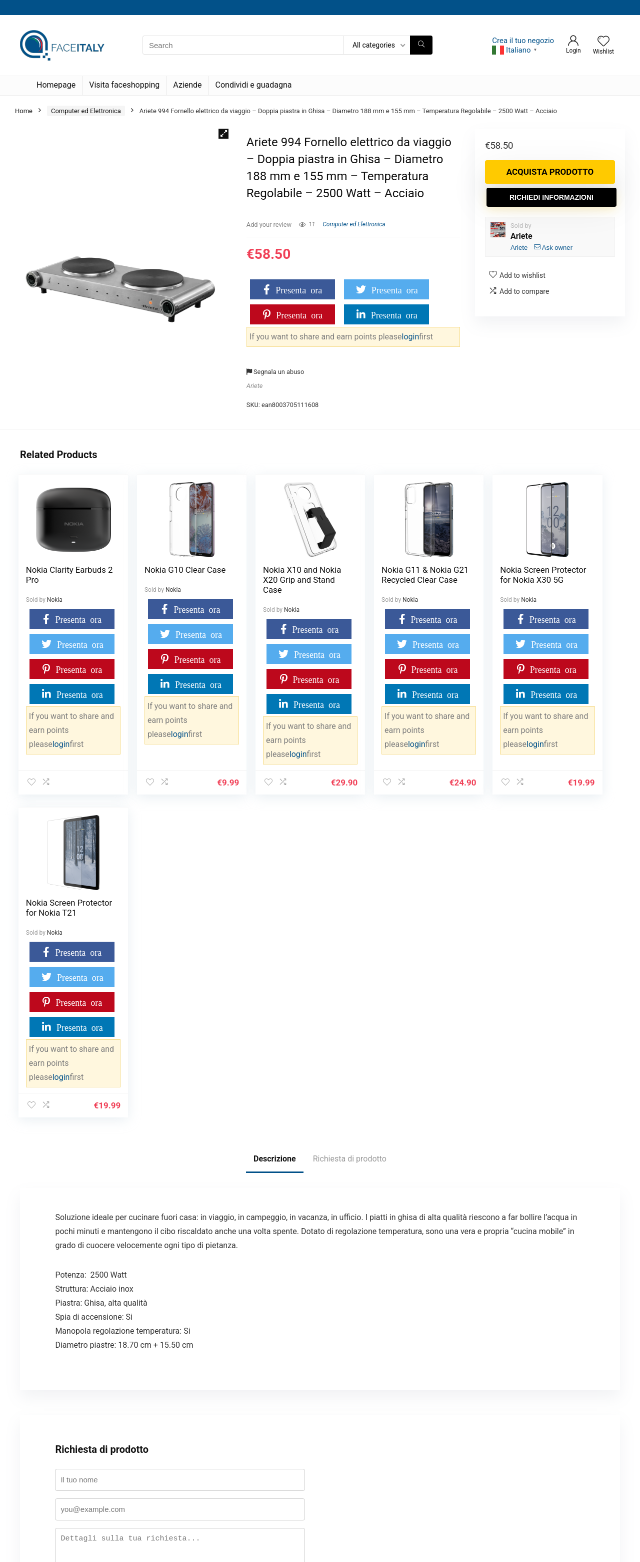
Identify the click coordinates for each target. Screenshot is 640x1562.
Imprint (242, 1496)
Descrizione (275, 836)
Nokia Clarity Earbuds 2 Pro (52, 575)
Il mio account (47, 1391)
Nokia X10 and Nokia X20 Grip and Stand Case (259, 580)
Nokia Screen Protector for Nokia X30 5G (459, 580)
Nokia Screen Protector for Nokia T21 (560, 580)
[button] (223, 134)
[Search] (421, 45)
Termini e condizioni (55, 1451)
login (411, 336)
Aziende (187, 85)
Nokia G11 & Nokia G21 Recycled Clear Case (367, 580)
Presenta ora (299, 289)
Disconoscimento (257, 1511)
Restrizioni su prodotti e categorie (280, 1421)
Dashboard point (50, 1406)
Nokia (54, 599)
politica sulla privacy (166, 1296)
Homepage (56, 85)
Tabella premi (46, 1421)
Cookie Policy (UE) (258, 1391)
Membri (243, 1451)
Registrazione (252, 1436)
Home (23, 111)
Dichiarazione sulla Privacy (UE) (277, 1481)
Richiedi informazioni (552, 197)
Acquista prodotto (550, 172)
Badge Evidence (49, 1436)
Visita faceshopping (124, 85)
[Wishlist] (604, 42)
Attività (242, 1466)
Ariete (254, 385)
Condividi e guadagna (254, 85)
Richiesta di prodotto (349, 836)
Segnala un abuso (275, 371)
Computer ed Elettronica (86, 111)
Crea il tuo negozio (523, 40)
